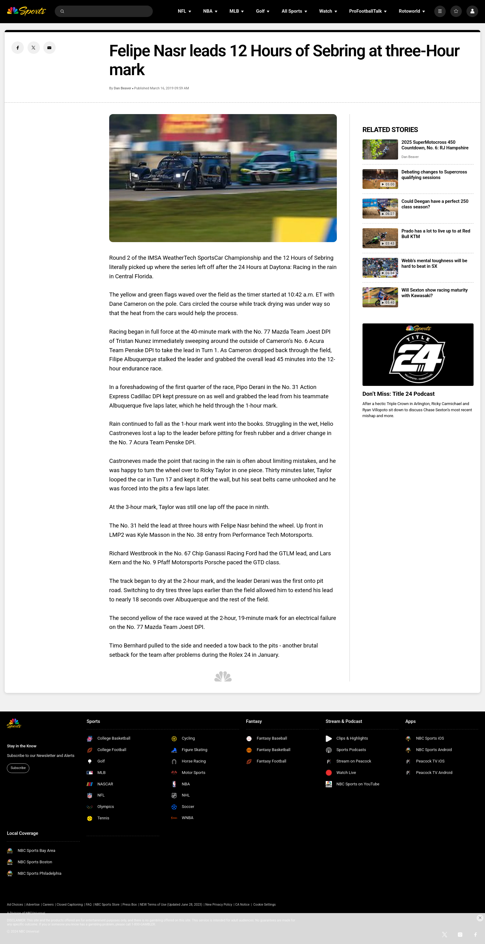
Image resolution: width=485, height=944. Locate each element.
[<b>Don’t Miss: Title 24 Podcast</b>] (418, 354)
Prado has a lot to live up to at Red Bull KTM (435, 233)
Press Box (129, 905)
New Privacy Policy (218, 905)
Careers (48, 905)
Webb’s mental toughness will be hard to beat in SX (434, 263)
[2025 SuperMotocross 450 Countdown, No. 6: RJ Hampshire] (380, 149)
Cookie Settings (264, 905)
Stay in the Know (21, 746)
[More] (440, 11)
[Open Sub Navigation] (190, 11)
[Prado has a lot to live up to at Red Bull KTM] (380, 238)
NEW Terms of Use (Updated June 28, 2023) (171, 905)
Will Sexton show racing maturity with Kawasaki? (434, 292)
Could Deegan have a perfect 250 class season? (434, 204)
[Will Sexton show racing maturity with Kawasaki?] (380, 297)
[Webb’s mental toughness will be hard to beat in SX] (380, 268)
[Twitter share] (34, 47)
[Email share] (49, 47)
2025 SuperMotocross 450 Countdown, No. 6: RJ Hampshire (435, 145)
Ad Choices (15, 905)
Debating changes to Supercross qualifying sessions (434, 174)
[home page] (26, 11)
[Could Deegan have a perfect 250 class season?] (380, 209)
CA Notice (242, 905)
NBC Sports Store (107, 905)
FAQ (89, 905)
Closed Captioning (70, 905)
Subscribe (18, 768)
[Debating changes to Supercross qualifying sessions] (380, 179)
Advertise (33, 905)
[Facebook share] (17, 47)
